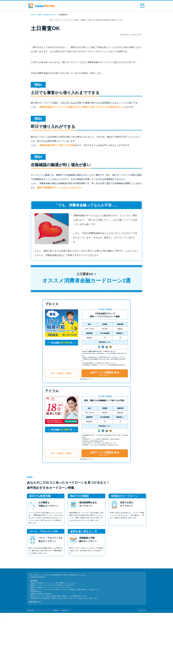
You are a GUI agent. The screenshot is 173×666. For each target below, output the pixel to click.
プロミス (52, 352)
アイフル (52, 439)
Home (33, 15)
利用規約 (56, 659)
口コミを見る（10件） (62, 422)
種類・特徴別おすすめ (46, 15)
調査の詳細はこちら (35, 650)
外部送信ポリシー (66, 659)
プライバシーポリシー (43, 659)
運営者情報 (30, 659)
